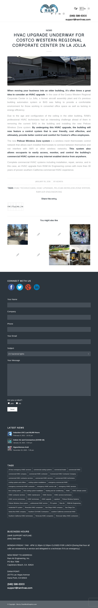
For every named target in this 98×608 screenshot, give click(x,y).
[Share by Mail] (22, 207)
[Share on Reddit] (20, 207)
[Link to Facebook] (81, 9)
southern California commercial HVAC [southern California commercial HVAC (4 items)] (63, 511)
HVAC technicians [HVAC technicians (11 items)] (33, 499)
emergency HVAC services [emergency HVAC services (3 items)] (67, 486)
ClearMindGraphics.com (29, 604)
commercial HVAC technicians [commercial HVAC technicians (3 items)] (65, 478)
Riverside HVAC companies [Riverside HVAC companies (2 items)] (34, 507)
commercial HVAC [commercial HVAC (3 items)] (74, 469)
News (49, 30)
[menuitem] (74, 8)
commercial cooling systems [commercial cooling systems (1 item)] (43, 469)
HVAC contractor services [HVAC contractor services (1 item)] (17, 495)
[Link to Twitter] (77, 9)
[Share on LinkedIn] (14, 207)
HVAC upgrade (45, 188)
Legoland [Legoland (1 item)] (57, 499)
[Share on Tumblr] (16, 207)
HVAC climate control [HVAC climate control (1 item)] (79, 490)
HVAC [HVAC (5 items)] (68, 490)
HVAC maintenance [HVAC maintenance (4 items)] (34, 495)
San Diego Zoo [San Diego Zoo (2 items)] (70, 507)
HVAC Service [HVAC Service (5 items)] (47, 495)
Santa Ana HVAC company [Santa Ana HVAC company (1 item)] (17, 511)
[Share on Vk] (18, 207)
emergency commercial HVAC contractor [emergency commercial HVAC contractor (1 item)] (22, 486)
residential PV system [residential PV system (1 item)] (16, 507)
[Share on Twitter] (9, 207)
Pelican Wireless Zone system (33, 141)
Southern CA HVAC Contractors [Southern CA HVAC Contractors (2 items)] (38, 511)
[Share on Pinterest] (13, 207)
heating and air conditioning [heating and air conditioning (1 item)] (54, 490)
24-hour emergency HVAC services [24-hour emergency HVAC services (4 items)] (20, 469)
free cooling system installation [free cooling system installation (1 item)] (33, 490)
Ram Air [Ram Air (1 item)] (62, 503)
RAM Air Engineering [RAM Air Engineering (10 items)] (74, 503)
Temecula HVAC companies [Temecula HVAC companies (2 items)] (44, 516)
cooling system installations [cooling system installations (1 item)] (37, 482)
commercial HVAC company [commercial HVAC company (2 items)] (18, 474)
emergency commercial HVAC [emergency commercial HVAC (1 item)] (58, 482)
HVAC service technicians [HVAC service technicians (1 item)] (17, 499)
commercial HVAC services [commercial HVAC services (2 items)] (44, 478)
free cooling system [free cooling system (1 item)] (15, 490)
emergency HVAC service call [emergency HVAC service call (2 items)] (46, 486)
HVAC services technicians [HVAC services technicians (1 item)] (63, 495)
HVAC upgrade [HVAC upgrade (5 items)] (46, 499)
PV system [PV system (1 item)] (53, 503)
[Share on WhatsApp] (11, 207)
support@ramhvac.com (78, 19)
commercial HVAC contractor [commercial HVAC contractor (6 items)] (38, 474)
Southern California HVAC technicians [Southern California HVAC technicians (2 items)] (21, 516)
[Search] (74, 8)
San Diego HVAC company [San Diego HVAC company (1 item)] (54, 507)
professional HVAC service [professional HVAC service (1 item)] (39, 503)
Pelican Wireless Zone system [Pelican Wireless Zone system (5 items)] (18, 503)
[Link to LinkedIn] (85, 9)
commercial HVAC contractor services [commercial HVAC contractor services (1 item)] (21, 478)
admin (59, 181)
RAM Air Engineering (49, 191)
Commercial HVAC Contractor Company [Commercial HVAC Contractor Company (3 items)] (63, 474)
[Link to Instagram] (89, 9)
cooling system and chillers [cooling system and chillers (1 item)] (17, 482)
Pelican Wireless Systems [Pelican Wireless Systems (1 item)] (70, 499)
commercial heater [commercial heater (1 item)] (60, 469)
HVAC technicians (25, 188)
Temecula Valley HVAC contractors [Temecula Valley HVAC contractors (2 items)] (67, 516)
